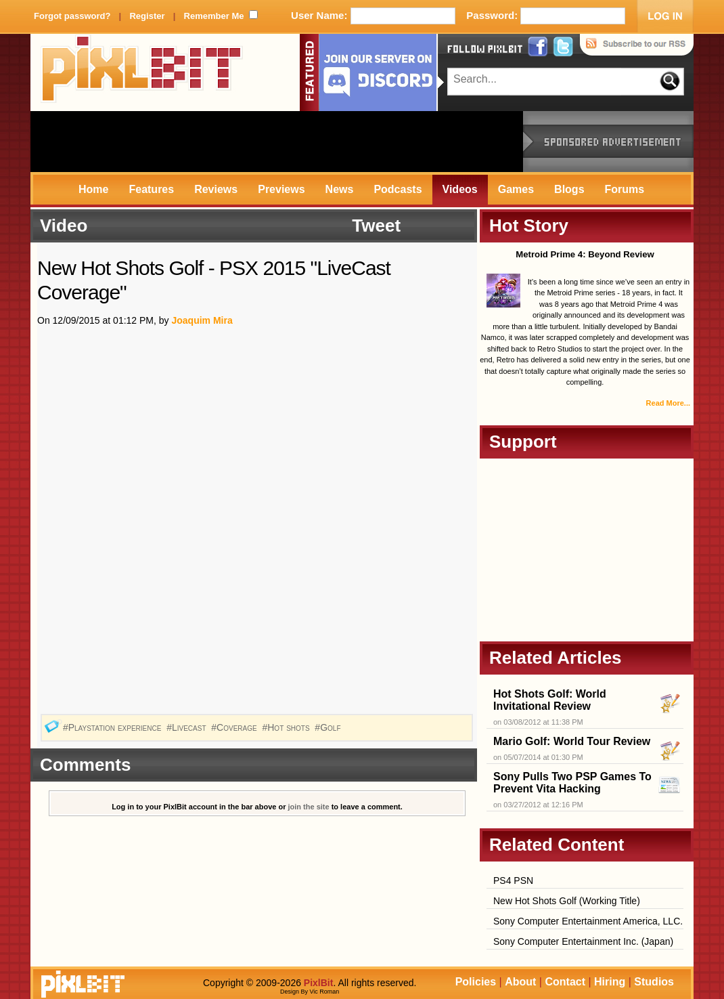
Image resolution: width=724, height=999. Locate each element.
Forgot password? (72, 16)
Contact (565, 981)
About (520, 981)
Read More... (668, 403)
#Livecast (187, 727)
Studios (654, 981)
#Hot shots (287, 727)
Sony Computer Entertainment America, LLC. (588, 921)
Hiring (609, 981)
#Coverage (235, 727)
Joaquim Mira (201, 320)
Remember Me (214, 16)
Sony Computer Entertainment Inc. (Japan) (583, 941)
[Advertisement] (276, 141)
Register (146, 16)
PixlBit (142, 72)
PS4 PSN (513, 880)
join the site (309, 807)
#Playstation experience (113, 727)
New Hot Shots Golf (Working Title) (566, 900)
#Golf (329, 727)
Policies (475, 981)
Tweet (376, 225)
